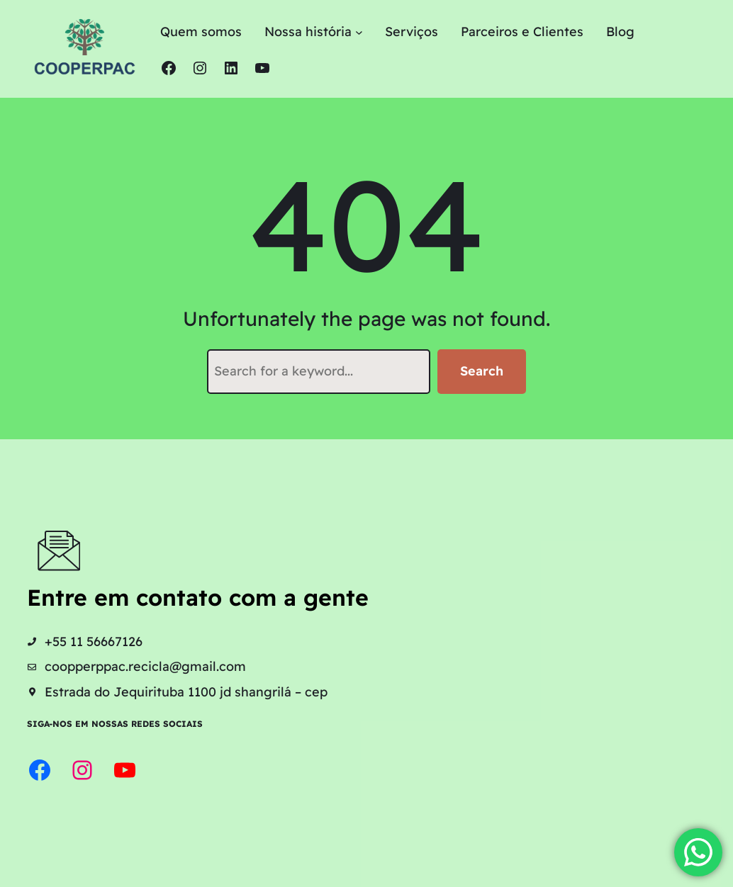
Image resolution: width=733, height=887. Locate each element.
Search (481, 371)
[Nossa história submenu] (359, 32)
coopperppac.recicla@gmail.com (145, 666)
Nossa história (308, 31)
